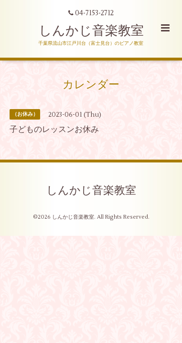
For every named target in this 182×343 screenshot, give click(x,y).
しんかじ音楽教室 (91, 30)
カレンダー (91, 84)
